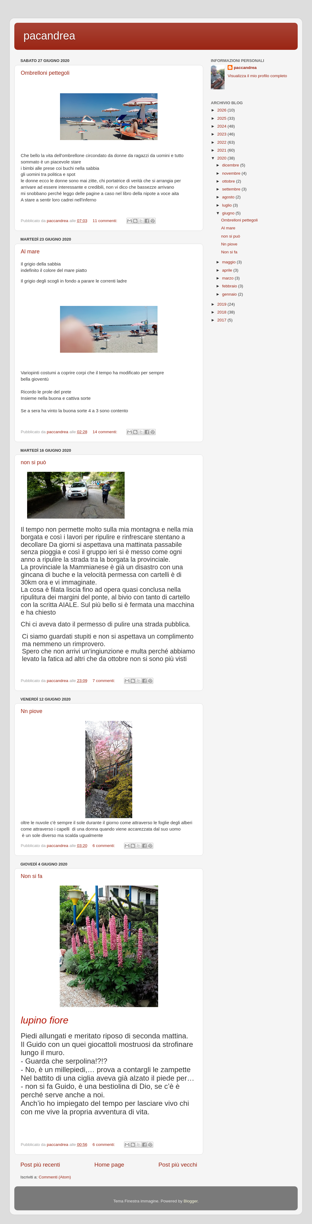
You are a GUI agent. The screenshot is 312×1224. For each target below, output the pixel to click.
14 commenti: (106, 432)
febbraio (230, 286)
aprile (227, 270)
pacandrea (49, 35)
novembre (232, 173)
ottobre (229, 181)
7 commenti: (104, 680)
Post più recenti (40, 1164)
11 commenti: (106, 220)
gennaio (230, 294)
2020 (222, 158)
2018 (222, 312)
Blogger (190, 1201)
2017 (222, 320)
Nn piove (31, 711)
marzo (228, 278)
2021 (222, 150)
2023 (222, 134)
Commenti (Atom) (55, 1177)
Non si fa (31, 876)
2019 (222, 304)
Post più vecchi (177, 1164)
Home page (109, 1164)
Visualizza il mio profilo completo (257, 76)
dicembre (231, 165)
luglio (227, 205)
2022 (222, 142)
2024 (222, 126)
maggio (229, 262)
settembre (232, 189)
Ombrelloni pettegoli (45, 73)
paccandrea (245, 67)
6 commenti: (104, 845)
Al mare (30, 252)
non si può (33, 462)
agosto (229, 197)
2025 (222, 118)
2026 (222, 110)
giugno (229, 213)
